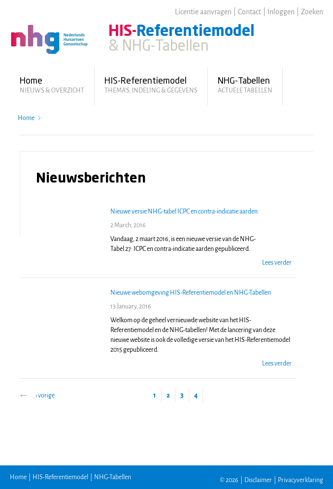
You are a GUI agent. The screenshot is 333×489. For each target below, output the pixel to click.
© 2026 (229, 480)
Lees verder (277, 262)
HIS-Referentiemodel (60, 477)
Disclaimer (258, 480)
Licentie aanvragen (203, 12)
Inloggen (281, 12)
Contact (249, 12)
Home (26, 118)
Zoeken (312, 12)
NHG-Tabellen (112, 477)
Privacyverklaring (300, 480)
